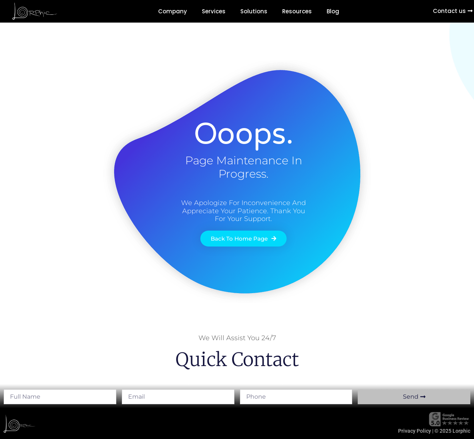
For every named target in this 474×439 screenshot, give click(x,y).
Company (172, 11)
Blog (333, 11)
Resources (297, 11)
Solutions (253, 11)
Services (214, 11)
